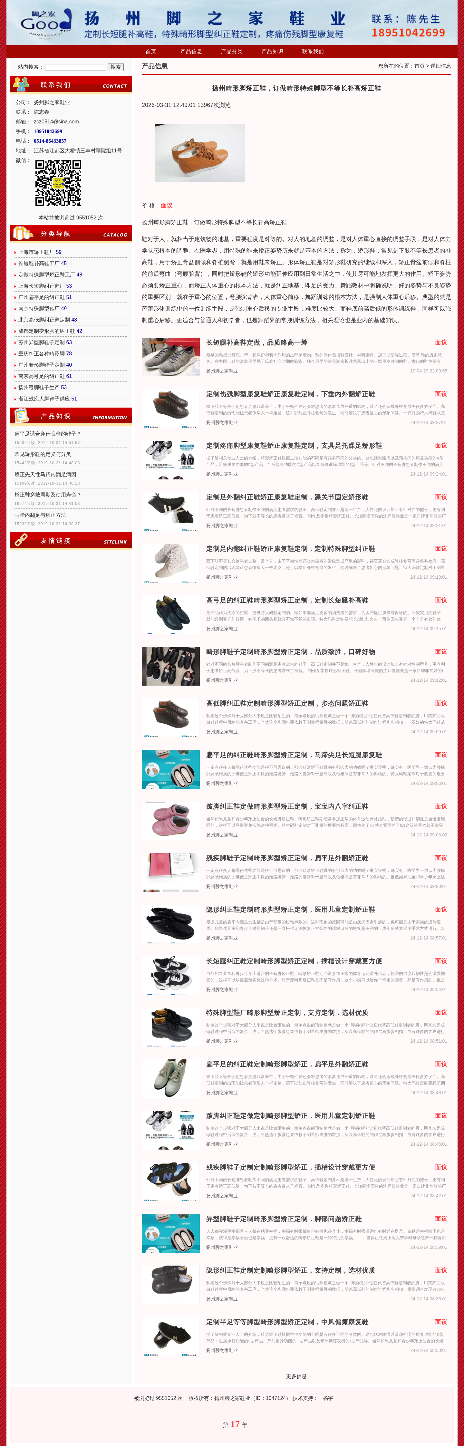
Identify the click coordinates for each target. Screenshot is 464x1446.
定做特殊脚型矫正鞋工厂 (46, 274)
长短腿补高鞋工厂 (39, 263)
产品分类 (232, 51)
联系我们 (313, 51)
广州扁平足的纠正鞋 (41, 297)
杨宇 (328, 1398)
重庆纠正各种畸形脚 (41, 353)
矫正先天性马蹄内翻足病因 (45, 474)
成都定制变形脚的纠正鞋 (46, 331)
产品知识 (273, 51)
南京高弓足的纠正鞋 (41, 376)
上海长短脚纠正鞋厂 (41, 286)
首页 (150, 51)
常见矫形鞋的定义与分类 (43, 454)
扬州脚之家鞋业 (222, 371)
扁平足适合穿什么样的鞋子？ (48, 434)
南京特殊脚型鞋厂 (39, 308)
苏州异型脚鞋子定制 (41, 342)
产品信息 (191, 51)
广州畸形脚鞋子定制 (41, 365)
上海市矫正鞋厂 (36, 252)
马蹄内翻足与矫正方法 (40, 515)
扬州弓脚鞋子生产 (39, 387)
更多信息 (296, 1376)
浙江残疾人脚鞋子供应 (44, 398)
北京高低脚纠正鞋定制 (44, 320)
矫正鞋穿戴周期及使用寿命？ (48, 494)
